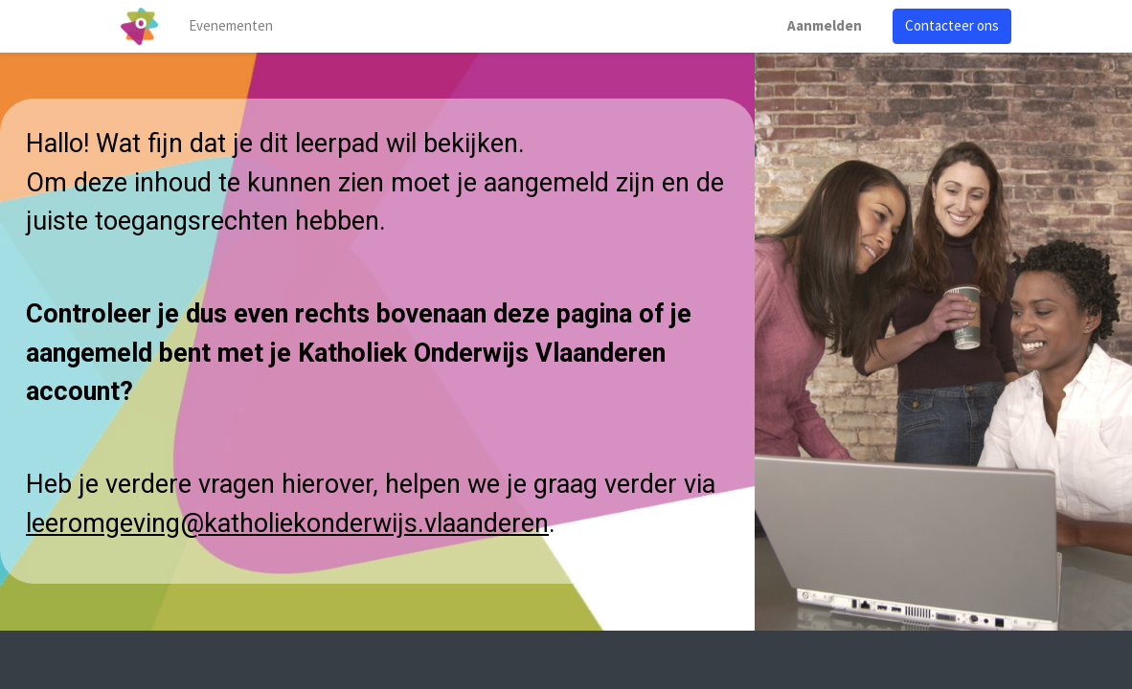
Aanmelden (824, 25)
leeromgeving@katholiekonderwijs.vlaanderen (287, 523)
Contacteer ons (952, 25)
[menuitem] (231, 26)
